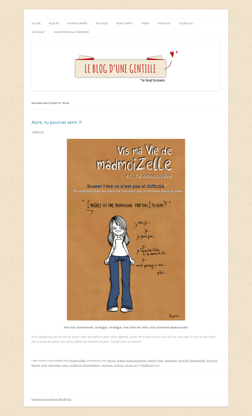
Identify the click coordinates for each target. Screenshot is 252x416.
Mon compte (124, 23)
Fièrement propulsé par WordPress (51, 399)
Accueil (36, 23)
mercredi (212, 360)
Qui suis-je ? (38, 32)
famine (152, 360)
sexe (65, 365)
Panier (145, 23)
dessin (112, 360)
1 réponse (38, 132)
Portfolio (164, 23)
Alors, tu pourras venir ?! (57, 122)
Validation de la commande (71, 32)
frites (160, 360)
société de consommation (84, 365)
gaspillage (171, 360)
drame (121, 360)
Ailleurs (54, 23)
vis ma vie (131, 365)
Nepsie (36, 365)
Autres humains (77, 23)
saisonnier (54, 365)
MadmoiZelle (78, 360)
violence (119, 365)
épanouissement (136, 360)
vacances (107, 365)
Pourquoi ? (186, 23)
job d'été (183, 360)
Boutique (102, 23)
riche (44, 365)
